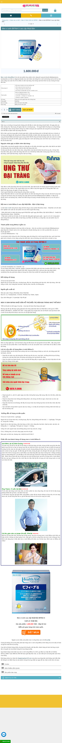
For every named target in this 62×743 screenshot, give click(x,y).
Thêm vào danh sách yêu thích (9, 113)
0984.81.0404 (5, 741)
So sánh (57, 113)
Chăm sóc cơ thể (15, 20)
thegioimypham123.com (25, 658)
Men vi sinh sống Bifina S (8, 77)
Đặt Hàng (15, 110)
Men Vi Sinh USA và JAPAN (29, 20)
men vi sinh (8, 208)
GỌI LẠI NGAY (28, 110)
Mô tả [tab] (31, 121)
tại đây (48, 640)
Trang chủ (5, 20)
